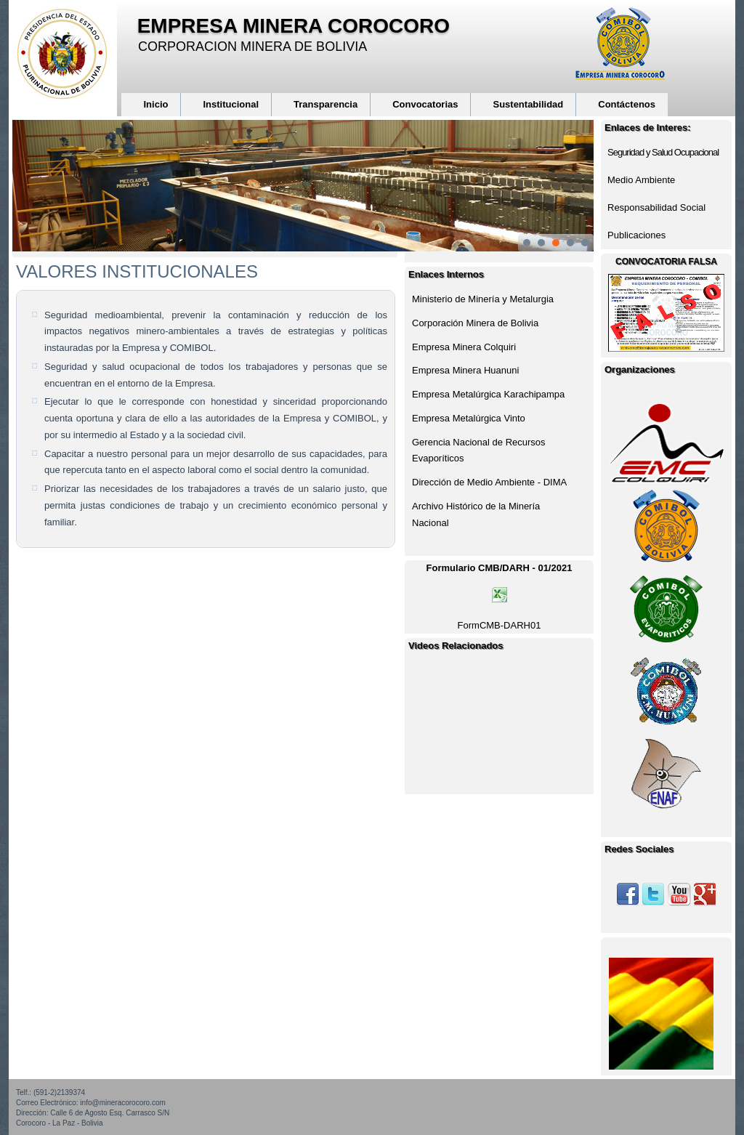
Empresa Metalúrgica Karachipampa (488, 394)
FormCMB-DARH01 (499, 625)
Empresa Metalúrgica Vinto (468, 418)
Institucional (231, 104)
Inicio (155, 104)
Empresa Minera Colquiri (464, 347)
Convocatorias (425, 104)
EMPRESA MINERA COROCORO (293, 26)
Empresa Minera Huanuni (465, 370)
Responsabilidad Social (656, 207)
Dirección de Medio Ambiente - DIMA (489, 482)
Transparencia (325, 104)
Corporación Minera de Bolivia (475, 323)
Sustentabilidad (528, 104)
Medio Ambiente (641, 179)
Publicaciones (636, 235)
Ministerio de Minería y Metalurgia (483, 299)
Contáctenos (626, 104)
